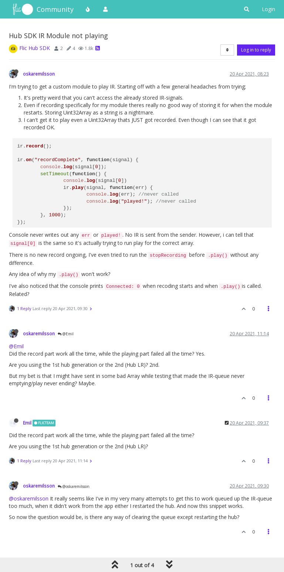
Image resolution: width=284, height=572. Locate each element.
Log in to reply (256, 50)
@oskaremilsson (73, 486)
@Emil (66, 333)
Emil (27, 423)
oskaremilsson (39, 74)
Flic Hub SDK (34, 47)
